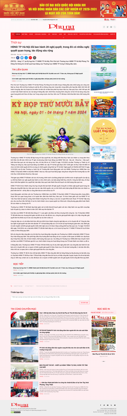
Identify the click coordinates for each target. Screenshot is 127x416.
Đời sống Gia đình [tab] (107, 312)
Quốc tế (112, 34)
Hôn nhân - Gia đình (40, 34)
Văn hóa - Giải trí (72, 34)
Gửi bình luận (84, 302)
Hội (49, 34)
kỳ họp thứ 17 (29, 286)
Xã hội (31, 34)
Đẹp (65, 34)
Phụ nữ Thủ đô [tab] (96, 312)
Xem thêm (103, 364)
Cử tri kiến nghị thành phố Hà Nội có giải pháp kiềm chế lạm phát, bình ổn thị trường (38, 79)
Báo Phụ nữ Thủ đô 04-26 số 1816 (104, 354)
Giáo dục (54, 34)
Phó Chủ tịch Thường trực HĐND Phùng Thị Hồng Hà (51, 286)
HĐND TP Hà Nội (18, 286)
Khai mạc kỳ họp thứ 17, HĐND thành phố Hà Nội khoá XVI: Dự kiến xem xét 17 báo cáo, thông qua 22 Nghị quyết (47, 73)
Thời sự (18, 34)
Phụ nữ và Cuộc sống (85, 34)
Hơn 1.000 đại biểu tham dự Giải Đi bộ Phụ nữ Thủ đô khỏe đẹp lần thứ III (63, 313)
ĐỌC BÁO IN (103, 309)
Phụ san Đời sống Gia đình (100, 34)
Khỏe (60, 34)
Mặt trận (24, 34)
